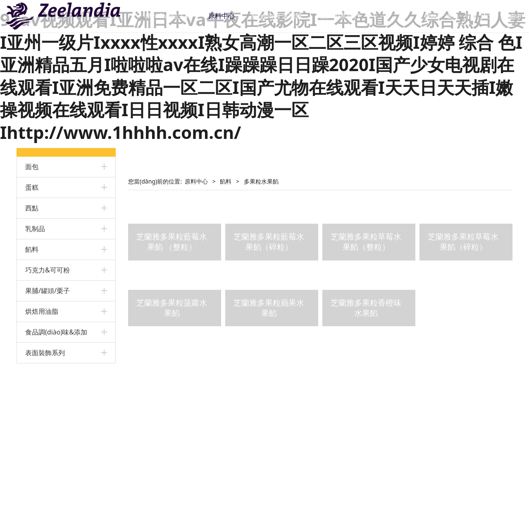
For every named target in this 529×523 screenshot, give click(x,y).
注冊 (460, 16)
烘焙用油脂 (41, 311)
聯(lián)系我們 (349, 15)
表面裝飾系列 (45, 352)
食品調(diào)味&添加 (56, 332)
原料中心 (232, 15)
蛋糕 (31, 187)
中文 (477, 16)
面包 (31, 166)
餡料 (31, 249)
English (501, 16)
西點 (31, 208)
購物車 (419, 16)
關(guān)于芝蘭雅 (287, 15)
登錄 (442, 16)
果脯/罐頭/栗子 (47, 290)
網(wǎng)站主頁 (179, 15)
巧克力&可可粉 (47, 270)
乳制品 (35, 228)
